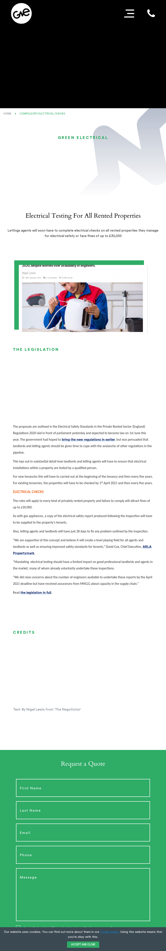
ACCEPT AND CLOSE (83, 944)
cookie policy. (110, 931)
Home (7, 113)
